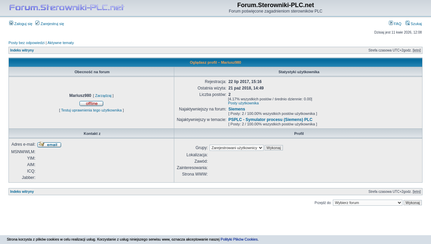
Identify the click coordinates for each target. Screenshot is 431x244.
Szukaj (414, 24)
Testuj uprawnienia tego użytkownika (91, 110)
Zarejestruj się (49, 24)
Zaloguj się (20, 24)
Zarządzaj (103, 96)
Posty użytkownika (243, 103)
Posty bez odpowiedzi (26, 43)
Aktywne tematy (61, 43)
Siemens (236, 109)
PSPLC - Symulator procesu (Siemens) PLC (270, 119)
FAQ (395, 24)
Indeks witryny (22, 50)
